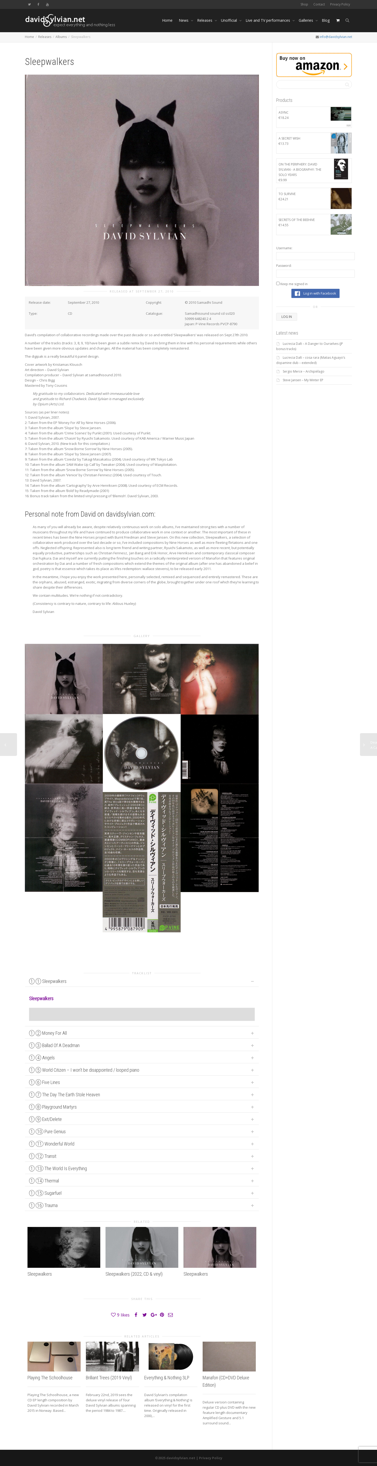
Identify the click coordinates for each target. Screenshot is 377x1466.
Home (167, 20)
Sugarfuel (45, 1193)
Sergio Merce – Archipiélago (303, 371)
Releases (205, 20)
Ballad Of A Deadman (54, 1045)
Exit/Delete (45, 1119)
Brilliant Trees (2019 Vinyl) (109, 1377)
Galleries (306, 20)
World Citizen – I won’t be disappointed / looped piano (84, 1070)
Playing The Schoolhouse (50, 1377)
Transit (42, 1156)
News (184, 20)
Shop (304, 4)
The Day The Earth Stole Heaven (64, 1095)
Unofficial (229, 20)
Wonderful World (51, 1144)
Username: (284, 248)
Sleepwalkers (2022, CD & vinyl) (134, 1274)
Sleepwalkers (47, 981)
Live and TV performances (268, 20)
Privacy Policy (340, 4)
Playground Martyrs (53, 1107)
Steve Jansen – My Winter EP (303, 380)
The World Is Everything (58, 1168)
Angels (42, 1058)
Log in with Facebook (315, 293)
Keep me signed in (294, 284)
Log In (286, 316)
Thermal (44, 1181)
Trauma (43, 1205)
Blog (326, 20)
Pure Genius (47, 1131)
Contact (319, 4)
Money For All (48, 1033)
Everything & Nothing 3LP (166, 1377)
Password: (284, 265)
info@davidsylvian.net (336, 37)
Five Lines (44, 1082)
